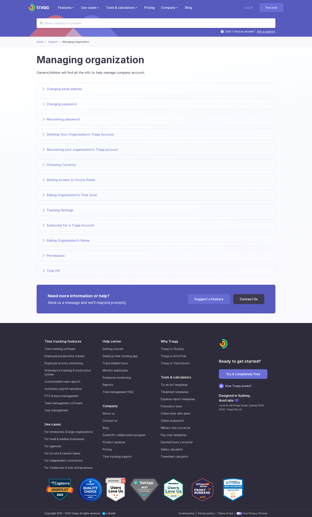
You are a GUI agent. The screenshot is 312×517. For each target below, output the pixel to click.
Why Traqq (169, 341)
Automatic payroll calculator (63, 388)
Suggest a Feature (208, 299)
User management (56, 410)
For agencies (53, 446)
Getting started (113, 349)
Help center (112, 341)
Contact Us (249, 299)
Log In (249, 7)
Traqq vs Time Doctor (175, 363)
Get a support (266, 31)
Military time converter (175, 427)
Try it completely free (243, 374)
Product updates (114, 442)
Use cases (53, 424)
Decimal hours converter (177, 442)
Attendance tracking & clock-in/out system (68, 372)
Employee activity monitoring (64, 363)
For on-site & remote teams (62, 453)
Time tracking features (63, 341)
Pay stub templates (173, 435)
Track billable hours (115, 363)
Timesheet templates (174, 392)
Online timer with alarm (175, 413)
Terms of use (225, 513)
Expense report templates (178, 399)
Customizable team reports (62, 381)
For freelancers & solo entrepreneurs (69, 467)
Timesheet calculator (174, 456)
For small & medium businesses (64, 439)
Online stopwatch (172, 420)
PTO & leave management (62, 396)
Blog (106, 427)
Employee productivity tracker (65, 356)
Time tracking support (117, 456)
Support (53, 41)
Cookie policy (186, 513)
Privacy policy (206, 513)
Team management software (63, 403)
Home (40, 41)
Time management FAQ (118, 392)
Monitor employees (115, 370)
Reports (108, 384)
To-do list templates (174, 384)
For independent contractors (64, 460)
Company (110, 406)
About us (109, 413)
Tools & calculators (176, 377)
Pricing (107, 449)
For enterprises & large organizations (69, 431)
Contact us (110, 420)
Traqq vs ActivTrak (173, 356)
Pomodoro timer (171, 406)
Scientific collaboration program (124, 435)
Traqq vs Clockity (172, 349)
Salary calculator (172, 449)
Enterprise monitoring (117, 377)
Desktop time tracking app (120, 356)
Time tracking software (60, 349)
